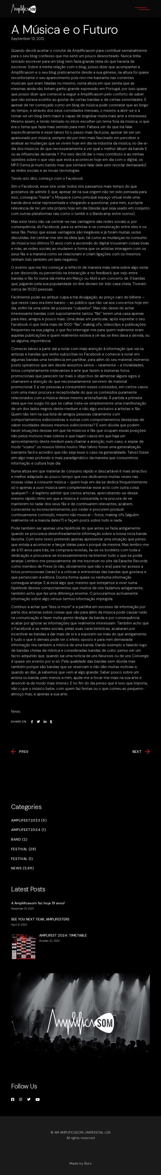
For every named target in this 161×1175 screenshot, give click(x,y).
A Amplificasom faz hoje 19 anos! (38, 903)
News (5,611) (22, 868)
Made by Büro (80, 1163)
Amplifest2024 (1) (28, 830)
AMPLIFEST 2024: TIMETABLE (63, 935)
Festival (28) (23, 849)
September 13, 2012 (27, 38)
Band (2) (19, 839)
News (15, 711)
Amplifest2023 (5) (29, 820)
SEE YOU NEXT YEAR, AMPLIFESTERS (40, 919)
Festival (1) (22, 859)
